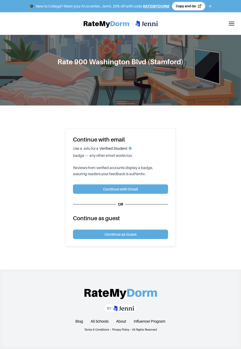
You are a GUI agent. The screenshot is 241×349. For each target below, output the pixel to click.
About (121, 321)
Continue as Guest (120, 234)
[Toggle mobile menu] (231, 23)
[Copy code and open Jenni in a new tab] (188, 6)
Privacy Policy (120, 329)
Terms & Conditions (96, 329)
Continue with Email (120, 189)
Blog (79, 321)
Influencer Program (149, 321)
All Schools (99, 321)
